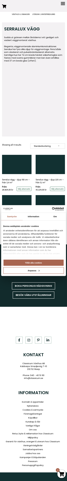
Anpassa (34, 270)
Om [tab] (55, 216)
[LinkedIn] (47, 340)
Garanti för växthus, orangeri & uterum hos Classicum (33, 441)
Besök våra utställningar (33, 295)
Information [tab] (33, 216)
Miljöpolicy (33, 437)
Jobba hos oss (32, 453)
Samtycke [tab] (12, 216)
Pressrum (33, 461)
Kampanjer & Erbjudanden (33, 457)
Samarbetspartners (33, 449)
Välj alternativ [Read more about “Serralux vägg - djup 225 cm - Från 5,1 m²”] (57, 188)
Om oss (33, 429)
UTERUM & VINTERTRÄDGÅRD (43, 14)
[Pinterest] (38, 340)
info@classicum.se (33, 378)
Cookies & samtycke (33, 409)
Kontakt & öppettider (33, 401)
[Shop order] (47, 146)
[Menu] (63, 3)
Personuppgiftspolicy (33, 465)
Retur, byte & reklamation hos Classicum (32, 433)
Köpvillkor (33, 417)
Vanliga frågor (33, 425)
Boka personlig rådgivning (33, 286)
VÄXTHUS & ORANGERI (21, 14)
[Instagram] (28, 340)
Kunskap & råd (33, 421)
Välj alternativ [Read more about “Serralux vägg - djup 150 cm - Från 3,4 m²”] (24, 188)
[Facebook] (19, 340)
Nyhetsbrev (33, 405)
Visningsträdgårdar (33, 445)
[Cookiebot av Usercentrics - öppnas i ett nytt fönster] (52, 209)
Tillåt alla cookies (33, 263)
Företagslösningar (33, 413)
